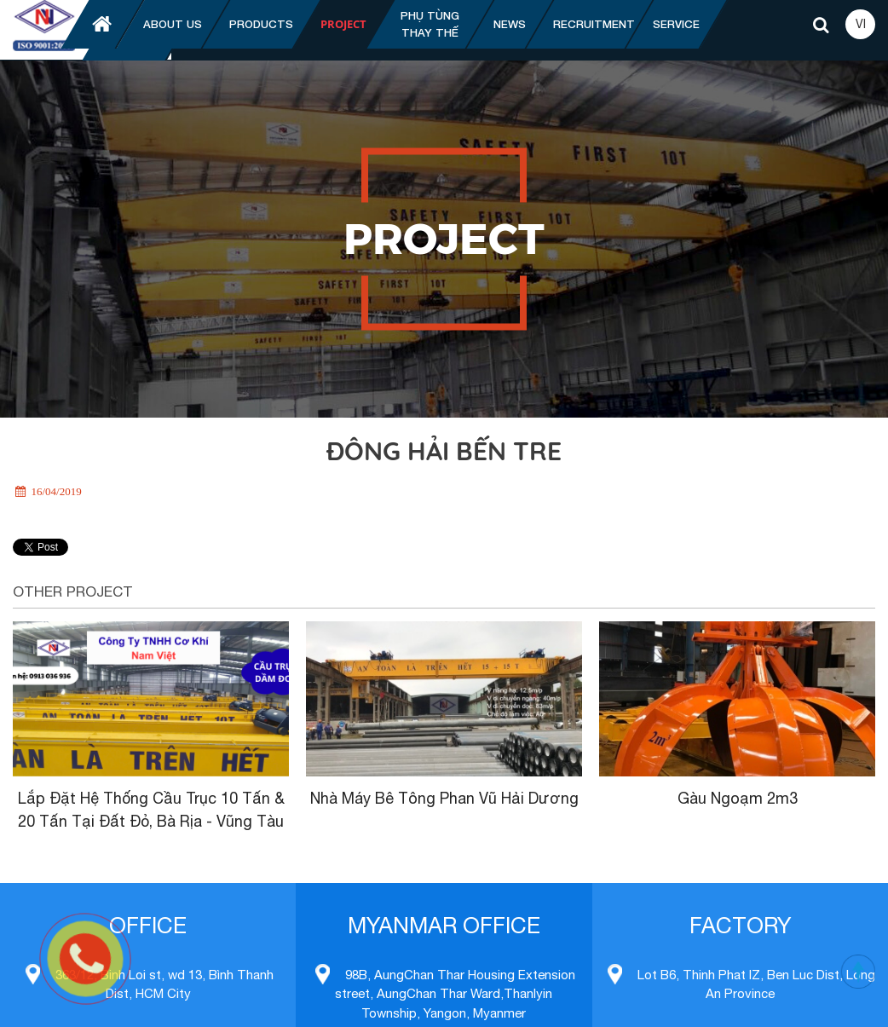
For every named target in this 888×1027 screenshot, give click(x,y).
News (509, 24)
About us (172, 24)
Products (261, 24)
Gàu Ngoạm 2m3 (738, 798)
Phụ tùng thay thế (430, 24)
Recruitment (594, 24)
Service (676, 24)
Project (343, 24)
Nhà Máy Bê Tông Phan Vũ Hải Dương (444, 798)
